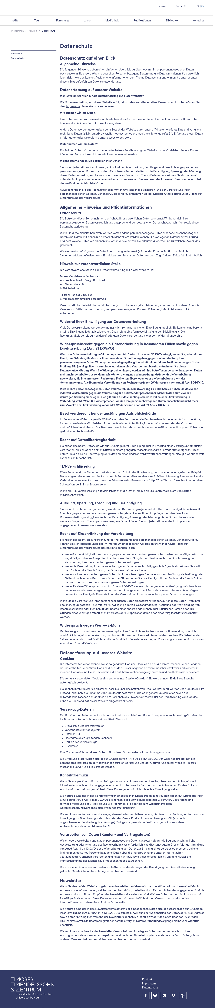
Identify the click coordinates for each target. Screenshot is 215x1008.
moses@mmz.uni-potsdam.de (87, 314)
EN (202, 6)
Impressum (16, 68)
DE (197, 6)
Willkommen (17, 46)
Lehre (87, 36)
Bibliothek (172, 36)
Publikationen (142, 36)
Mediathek (112, 36)
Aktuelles (198, 36)
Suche (181, 6)
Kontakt (163, 6)
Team (37, 36)
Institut (15, 36)
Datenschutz (48, 46)
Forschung (62, 36)
